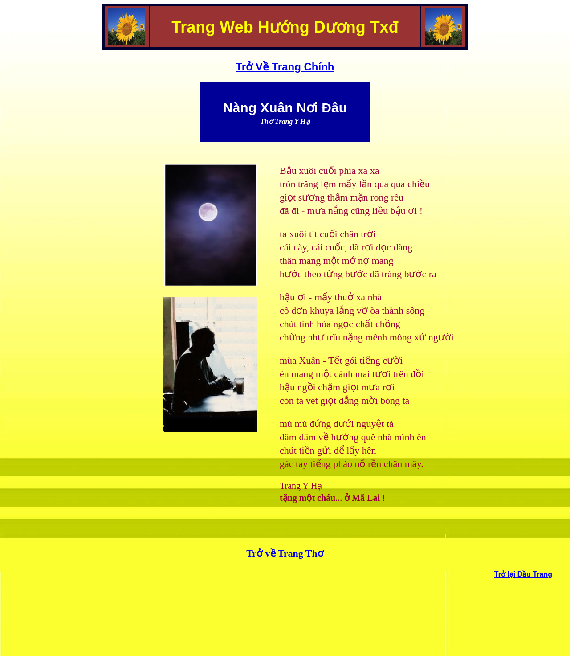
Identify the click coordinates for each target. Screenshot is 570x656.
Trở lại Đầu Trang (523, 574)
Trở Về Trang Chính (285, 67)
